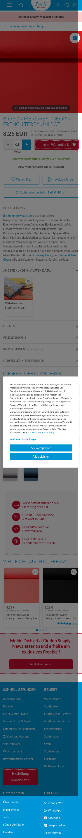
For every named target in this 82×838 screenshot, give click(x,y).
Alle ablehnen (41, 456)
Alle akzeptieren (41, 448)
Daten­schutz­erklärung (43, 432)
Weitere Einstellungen (23, 439)
